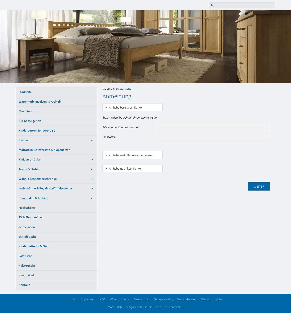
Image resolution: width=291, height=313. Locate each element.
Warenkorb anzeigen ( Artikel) (40, 101)
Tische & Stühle (29, 169)
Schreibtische (28, 236)
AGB (103, 299)
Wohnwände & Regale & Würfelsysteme (45, 188)
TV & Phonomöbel (30, 217)
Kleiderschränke (30, 159)
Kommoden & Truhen (33, 198)
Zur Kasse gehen (30, 121)
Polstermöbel (27, 265)
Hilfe (219, 299)
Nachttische (27, 207)
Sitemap (206, 299)
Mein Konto (27, 111)
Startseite (25, 92)
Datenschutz (141, 299)
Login (72, 299)
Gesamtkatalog (163, 299)
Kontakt (24, 285)
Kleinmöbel (26, 275)
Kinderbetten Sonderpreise (37, 130)
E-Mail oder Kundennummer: (121, 127)
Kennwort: (109, 136)
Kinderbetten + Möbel (33, 246)
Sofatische (25, 256)
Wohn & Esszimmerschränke (38, 179)
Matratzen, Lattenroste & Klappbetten (44, 150)
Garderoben (27, 227)
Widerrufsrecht (119, 299)
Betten (23, 140)
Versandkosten (186, 299)
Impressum (88, 299)
